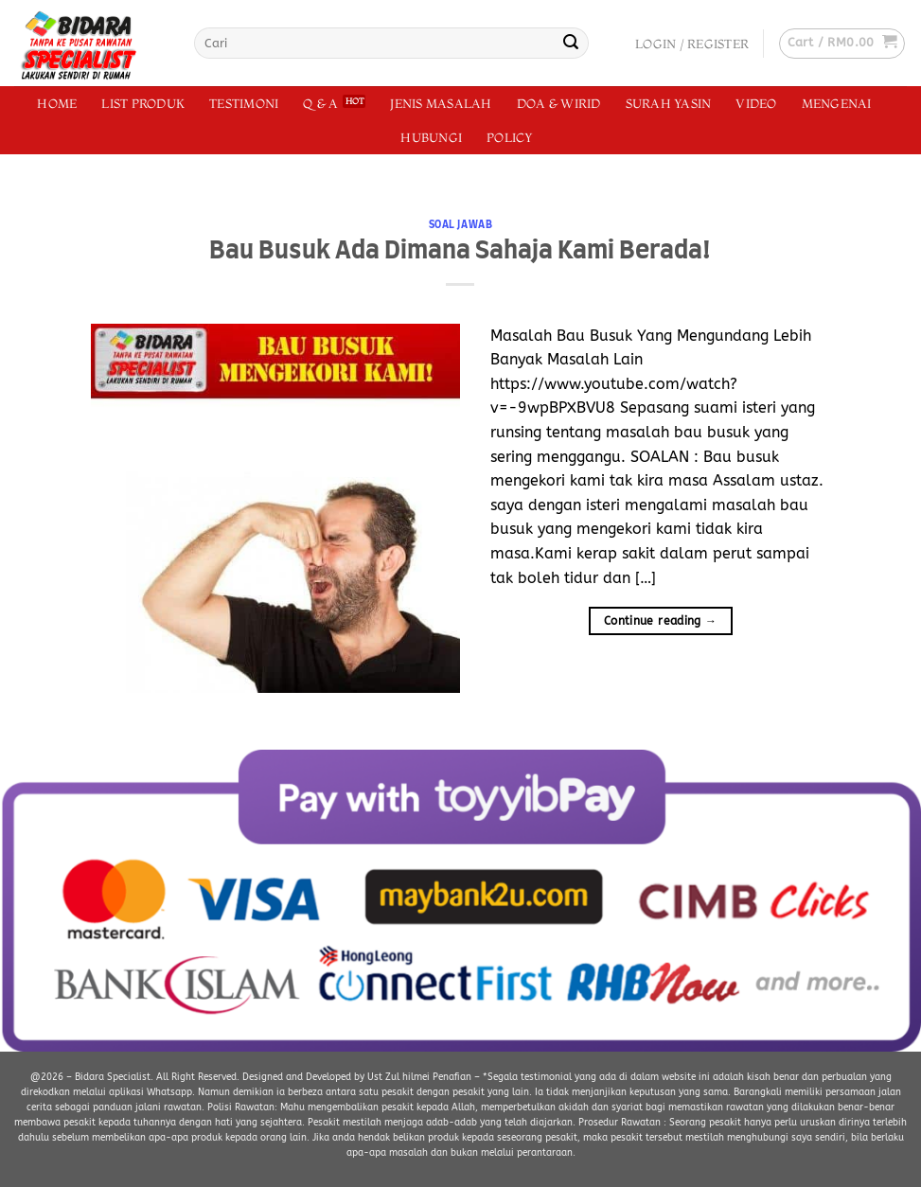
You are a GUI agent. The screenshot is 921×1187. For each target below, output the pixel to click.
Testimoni (243, 103)
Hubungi (431, 137)
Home (57, 103)
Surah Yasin (669, 103)
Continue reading (660, 621)
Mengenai (837, 103)
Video (755, 103)
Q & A (320, 103)
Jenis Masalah (440, 103)
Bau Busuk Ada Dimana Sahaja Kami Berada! (460, 251)
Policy (510, 137)
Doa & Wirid (559, 103)
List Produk (143, 103)
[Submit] (571, 43)
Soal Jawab (461, 225)
